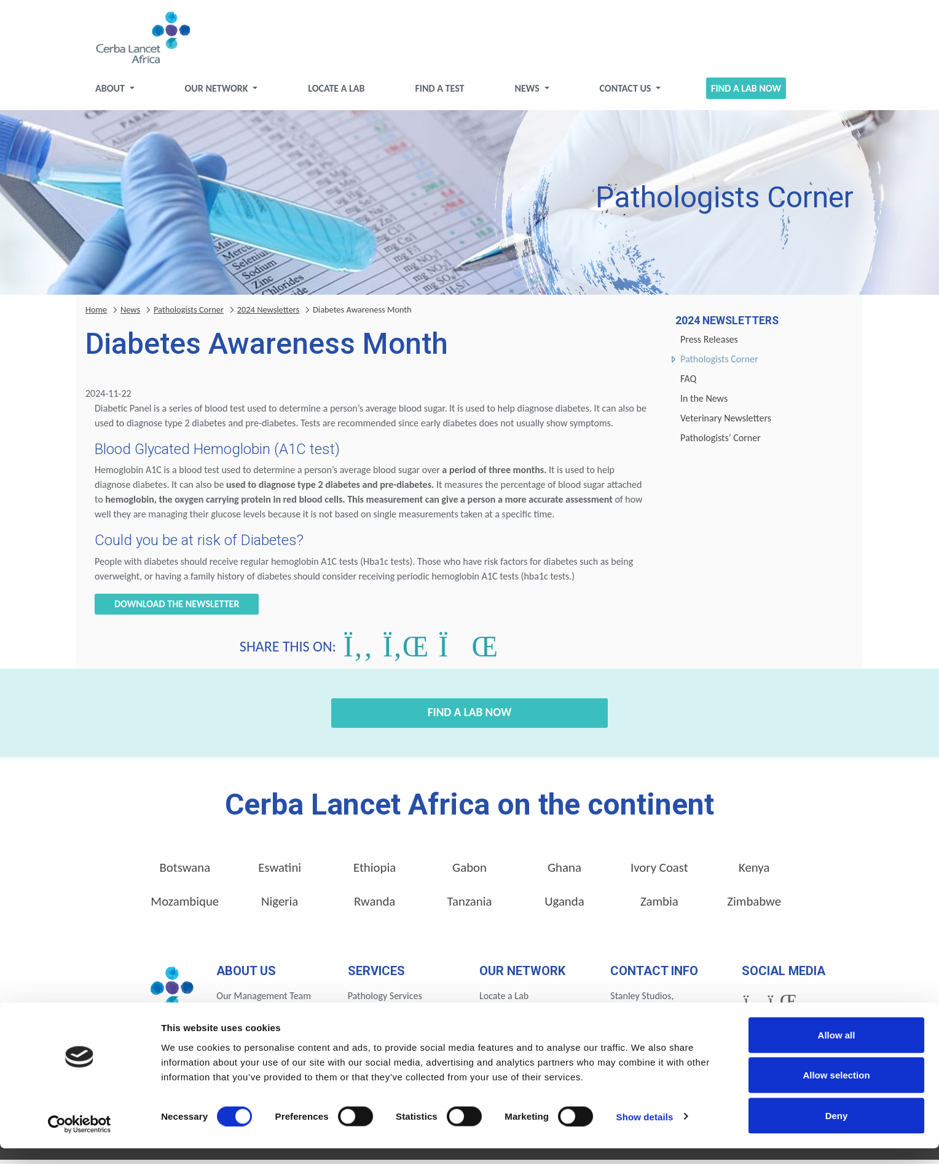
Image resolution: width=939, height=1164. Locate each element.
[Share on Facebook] (358, 651)
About (111, 92)
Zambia (659, 906)
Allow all (836, 1050)
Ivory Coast (659, 872)
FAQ (688, 383)
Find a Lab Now (746, 92)
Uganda (564, 906)
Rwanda (374, 906)
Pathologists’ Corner (720, 442)
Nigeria (279, 906)
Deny (836, 1131)
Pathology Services (385, 1001)
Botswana (184, 872)
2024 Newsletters (268, 313)
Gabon (469, 872)
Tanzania (469, 906)
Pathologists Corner (719, 363)
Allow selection (836, 1091)
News (527, 92)
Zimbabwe (754, 906)
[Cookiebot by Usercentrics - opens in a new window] (79, 1140)
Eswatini (279, 872)
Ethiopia (374, 872)
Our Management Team (263, 1001)
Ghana (564, 872)
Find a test (439, 92)
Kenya (754, 872)
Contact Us (626, 92)
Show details (645, 1132)
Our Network (218, 92)
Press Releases (709, 343)
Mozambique (185, 906)
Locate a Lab (336, 92)
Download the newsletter (176, 609)
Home (96, 313)
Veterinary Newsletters (725, 422)
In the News (704, 403)
